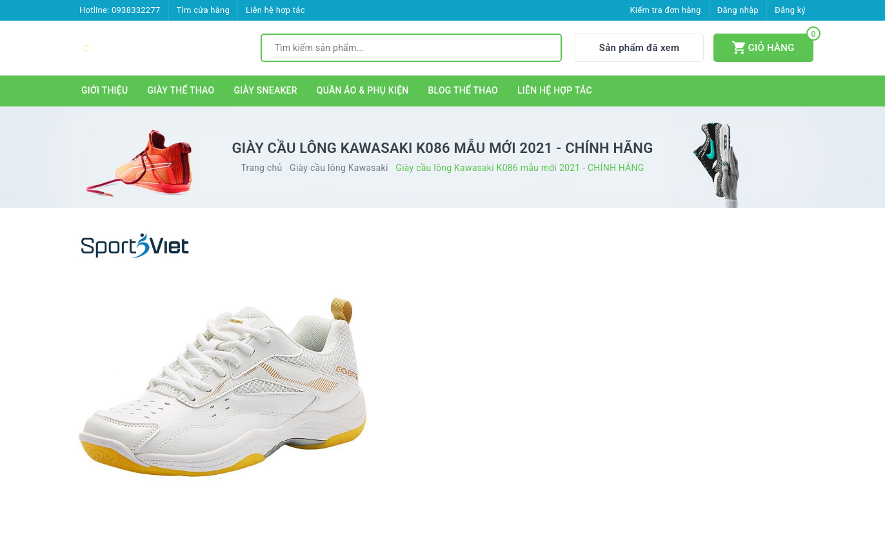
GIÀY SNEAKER (265, 90)
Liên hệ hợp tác (275, 10)
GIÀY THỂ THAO (180, 90)
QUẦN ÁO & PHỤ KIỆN (363, 90)
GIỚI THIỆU (104, 90)
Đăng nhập (738, 10)
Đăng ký (790, 10)
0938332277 (136, 10)
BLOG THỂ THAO (463, 90)
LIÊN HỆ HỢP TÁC (554, 90)
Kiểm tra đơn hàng (665, 10)
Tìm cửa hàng (203, 10)
